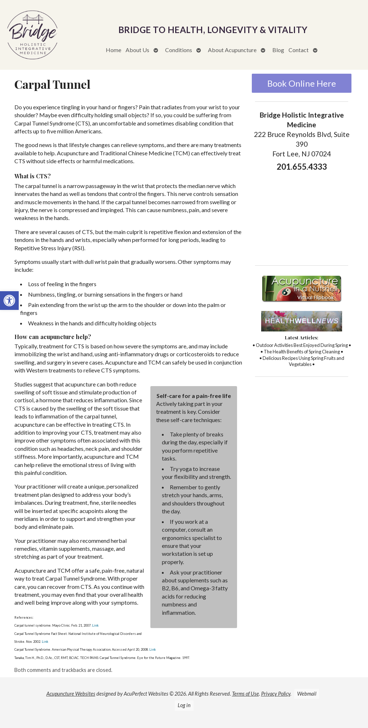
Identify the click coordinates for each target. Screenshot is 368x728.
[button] (9, 300)
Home (113, 49)
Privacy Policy (275, 694)
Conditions (178, 49)
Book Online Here (301, 83)
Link (95, 625)
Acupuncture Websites (70, 694)
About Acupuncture (232, 49)
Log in (184, 705)
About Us (137, 49)
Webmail (306, 694)
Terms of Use (245, 694)
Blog (278, 49)
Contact (299, 49)
